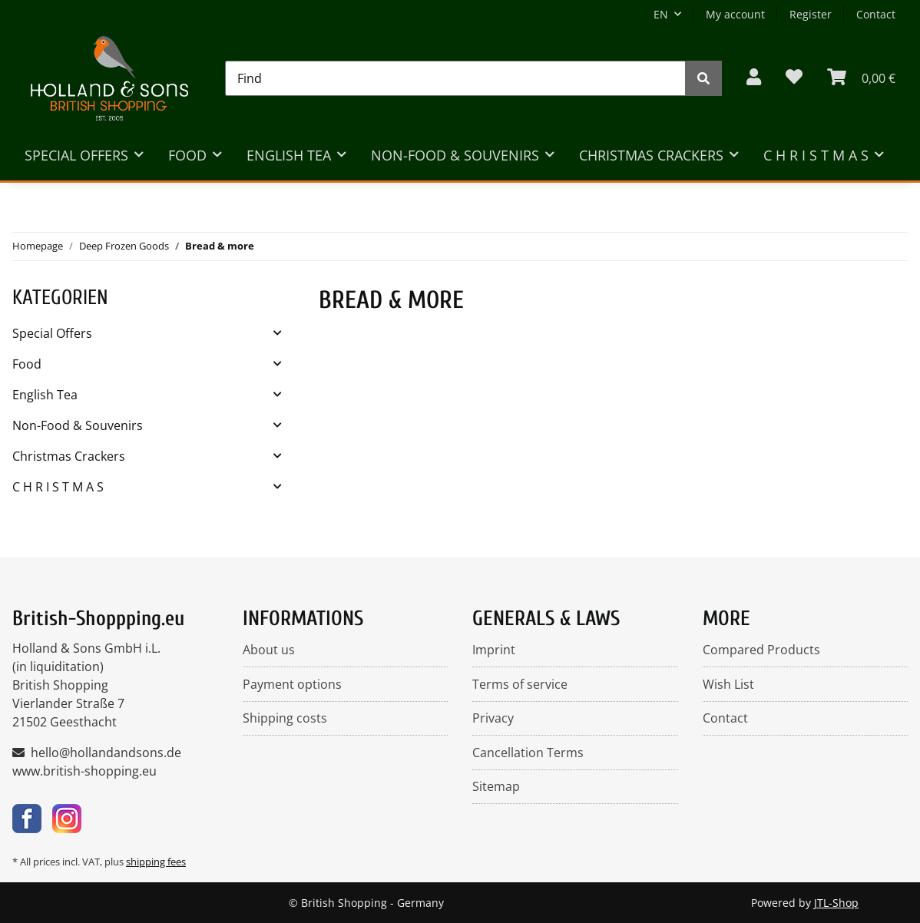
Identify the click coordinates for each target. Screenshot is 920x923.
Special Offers (52, 333)
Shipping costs (285, 718)
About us (269, 649)
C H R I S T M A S (58, 486)
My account (735, 14)
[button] (753, 78)
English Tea (45, 394)
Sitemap (496, 786)
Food (26, 364)
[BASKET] (861, 78)
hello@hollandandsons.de (106, 752)
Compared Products (761, 649)
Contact (875, 14)
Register (810, 14)
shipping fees (156, 861)
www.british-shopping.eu (84, 771)
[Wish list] (794, 78)
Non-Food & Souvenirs (77, 425)
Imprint (493, 649)
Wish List (728, 684)
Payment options (292, 684)
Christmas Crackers (68, 456)
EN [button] (661, 14)
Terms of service (520, 684)
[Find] (455, 78)
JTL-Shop (836, 902)
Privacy (493, 718)
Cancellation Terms (528, 752)
